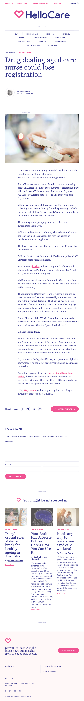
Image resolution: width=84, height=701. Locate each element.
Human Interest (40, 38)
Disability (66, 34)
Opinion (22, 38)
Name (8, 465)
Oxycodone (30, 390)
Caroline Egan (24, 91)
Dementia (42, 42)
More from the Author (65, 409)
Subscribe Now (68, 650)
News (16, 34)
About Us (9, 3)
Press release (32, 34)
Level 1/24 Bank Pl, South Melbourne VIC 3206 (19, 684)
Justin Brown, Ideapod (39, 558)
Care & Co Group (50, 671)
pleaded (35, 266)
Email (46, 465)
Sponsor (50, 34)
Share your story (40, 3)
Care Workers (60, 42)
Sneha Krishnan (15, 560)
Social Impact (23, 3)
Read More (9, 564)
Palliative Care (33, 45)
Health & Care (24, 42)
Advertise (56, 3)
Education (52, 45)
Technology (60, 38)
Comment (9, 441)
